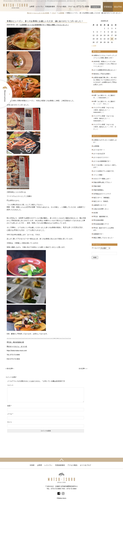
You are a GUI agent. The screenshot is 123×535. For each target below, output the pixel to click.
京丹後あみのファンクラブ (102, 225)
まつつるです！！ (99, 181)
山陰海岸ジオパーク (99, 236)
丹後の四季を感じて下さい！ (102, 213)
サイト (9, 456)
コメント (10, 416)
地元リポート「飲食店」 (101, 232)
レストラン (40, 6)
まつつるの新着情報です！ (36, 56)
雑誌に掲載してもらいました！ (58, 56)
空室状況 (108, 7)
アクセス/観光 (61, 6)
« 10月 (94, 77)
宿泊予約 (118, 7)
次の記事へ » (83, 400)
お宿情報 (23, 56)
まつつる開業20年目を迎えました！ (105, 101)
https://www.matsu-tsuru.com (17, 382)
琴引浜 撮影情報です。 (101, 248)
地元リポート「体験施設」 (102, 229)
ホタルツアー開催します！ (102, 210)
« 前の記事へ (10, 400)
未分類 (95, 244)
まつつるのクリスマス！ (101, 188)
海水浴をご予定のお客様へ (102, 105)
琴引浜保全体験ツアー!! (101, 255)
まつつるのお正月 (99, 185)
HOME (32, 499)
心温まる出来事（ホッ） (101, 240)
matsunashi (102, 129)
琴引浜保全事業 (98, 251)
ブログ (70, 6)
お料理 (32, 6)
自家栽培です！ (98, 265)
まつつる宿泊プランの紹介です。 (104, 202)
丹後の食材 (97, 217)
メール (10, 448)
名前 (9, 440)
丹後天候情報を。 (99, 221)
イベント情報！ (98, 206)
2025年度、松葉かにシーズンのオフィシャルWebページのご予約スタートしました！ (105, 95)
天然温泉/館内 (50, 6)
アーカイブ (96, 279)
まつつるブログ (85, 499)
